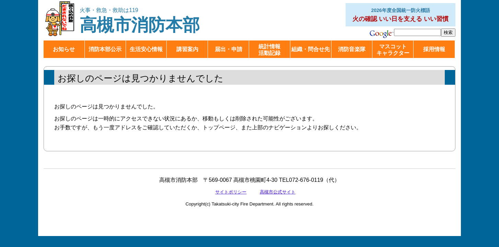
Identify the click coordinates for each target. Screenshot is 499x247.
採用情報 (434, 49)
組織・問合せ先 (310, 49)
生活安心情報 (146, 49)
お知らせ (64, 49)
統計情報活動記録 (269, 50)
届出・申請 (228, 49)
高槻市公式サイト (277, 192)
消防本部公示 (105, 49)
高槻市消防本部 (146, 21)
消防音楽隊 (351, 49)
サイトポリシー (230, 192)
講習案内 (187, 49)
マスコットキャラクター (392, 50)
